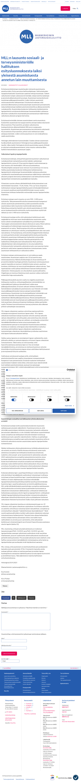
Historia (43, 678)
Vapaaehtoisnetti (15, 1)
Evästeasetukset (30, 779)
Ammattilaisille (27, 673)
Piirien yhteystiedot (46, 692)
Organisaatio (45, 676)
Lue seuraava (73, 668)
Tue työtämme (64, 673)
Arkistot (44, 680)
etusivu (5, 18)
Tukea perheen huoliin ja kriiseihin (12, 682)
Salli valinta (40, 410)
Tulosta (31, 598)
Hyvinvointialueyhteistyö (29, 692)
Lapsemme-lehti (45, 686)
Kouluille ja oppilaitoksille (29, 678)
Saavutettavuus (20, 779)
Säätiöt (43, 688)
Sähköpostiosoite (6, 645)
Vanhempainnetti (9, 673)
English (78, 1)
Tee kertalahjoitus (48, 707)
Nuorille (6, 691)
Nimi (3, 638)
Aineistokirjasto (35, 1)
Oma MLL (13, 723)
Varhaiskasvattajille (27, 676)
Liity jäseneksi (63, 676)
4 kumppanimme (14, 378)
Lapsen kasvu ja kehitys (10, 676)
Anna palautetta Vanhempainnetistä (9, 686)
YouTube (28, 710)
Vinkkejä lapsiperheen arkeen (11, 680)
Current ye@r (5, 658)
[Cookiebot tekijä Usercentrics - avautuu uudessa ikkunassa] (68, 370)
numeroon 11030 (51, 736)
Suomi (67, 1)
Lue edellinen (7, 668)
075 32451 (9, 712)
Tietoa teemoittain (27, 682)
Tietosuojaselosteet (8, 779)
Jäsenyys (44, 682)
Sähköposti (21, 598)
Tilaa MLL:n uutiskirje (30, 713)
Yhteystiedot (51, 1)
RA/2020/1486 (47, 748)
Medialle (44, 1)
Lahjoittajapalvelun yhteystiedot (10, 719)
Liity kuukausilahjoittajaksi (49, 709)
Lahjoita (65, 8)
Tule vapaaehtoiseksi (65, 680)
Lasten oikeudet (27, 684)
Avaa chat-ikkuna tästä (68, 721)
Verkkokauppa (5, 1)
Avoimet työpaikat (46, 684)
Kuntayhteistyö (27, 690)
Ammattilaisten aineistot (29, 680)
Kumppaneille (27, 687)
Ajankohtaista (14, 18)
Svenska (72, 1)
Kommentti (4, 612)
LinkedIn (28, 707)
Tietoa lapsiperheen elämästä (11, 678)
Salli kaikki (64, 410)
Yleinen (5, 586)
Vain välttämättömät (17, 410)
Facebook (6, 598)
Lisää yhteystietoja (10, 715)
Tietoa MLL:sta (46, 673)
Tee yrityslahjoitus (48, 712)
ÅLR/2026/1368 (47, 760)
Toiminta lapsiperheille (9, 684)
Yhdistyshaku (25, 1)
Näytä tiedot (68, 405)
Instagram (29, 705)
